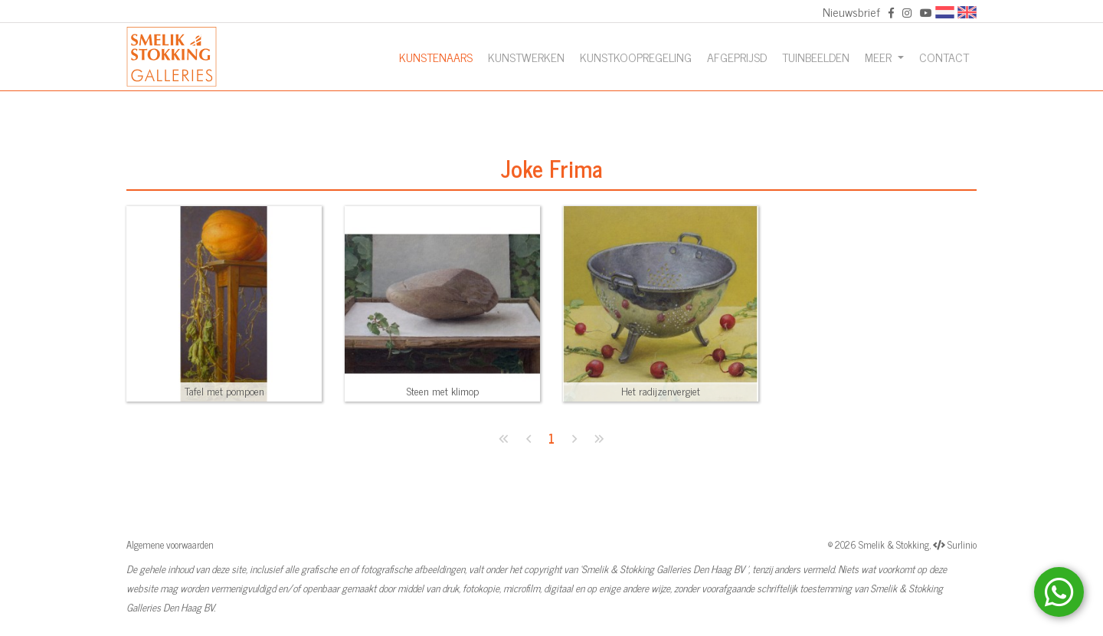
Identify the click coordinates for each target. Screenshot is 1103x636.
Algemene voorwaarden (170, 544)
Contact (944, 57)
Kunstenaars (436, 57)
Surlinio (962, 544)
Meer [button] (880, 57)
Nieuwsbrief (851, 11)
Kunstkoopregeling (636, 57)
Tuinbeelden (815, 57)
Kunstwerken (526, 57)
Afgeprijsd (737, 57)
